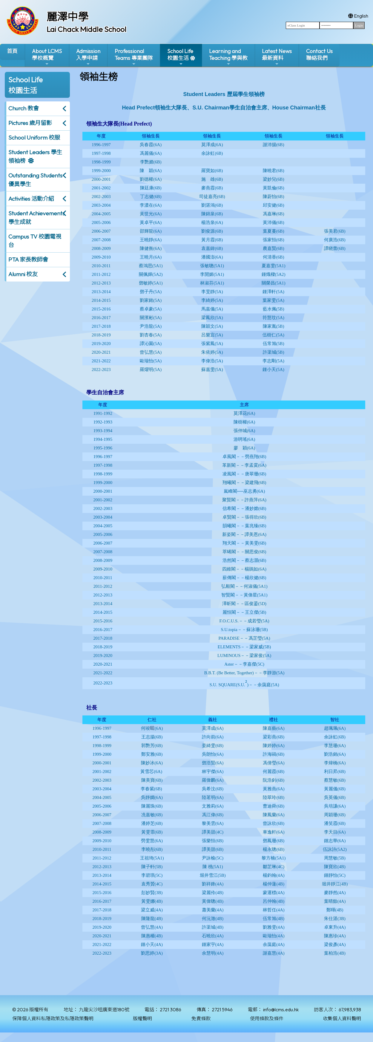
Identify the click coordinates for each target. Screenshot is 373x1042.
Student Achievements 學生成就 (36, 217)
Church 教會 (23, 108)
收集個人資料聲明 (342, 1018)
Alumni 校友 (23, 274)
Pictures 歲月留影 (30, 122)
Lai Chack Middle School (86, 29)
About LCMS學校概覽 (47, 57)
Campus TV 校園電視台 (34, 241)
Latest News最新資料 (277, 57)
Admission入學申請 (88, 57)
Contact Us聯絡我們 (319, 54)
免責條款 (201, 1018)
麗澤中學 (67, 16)
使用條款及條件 (266, 1018)
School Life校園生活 (180, 57)
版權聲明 (142, 1018)
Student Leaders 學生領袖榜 (35, 156)
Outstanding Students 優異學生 (35, 180)
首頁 (12, 51)
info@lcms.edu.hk (281, 1009)
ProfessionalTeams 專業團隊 (134, 57)
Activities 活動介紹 (31, 198)
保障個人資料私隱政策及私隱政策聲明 (52, 1018)
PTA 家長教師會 (28, 259)
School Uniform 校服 (34, 137)
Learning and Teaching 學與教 (228, 57)
